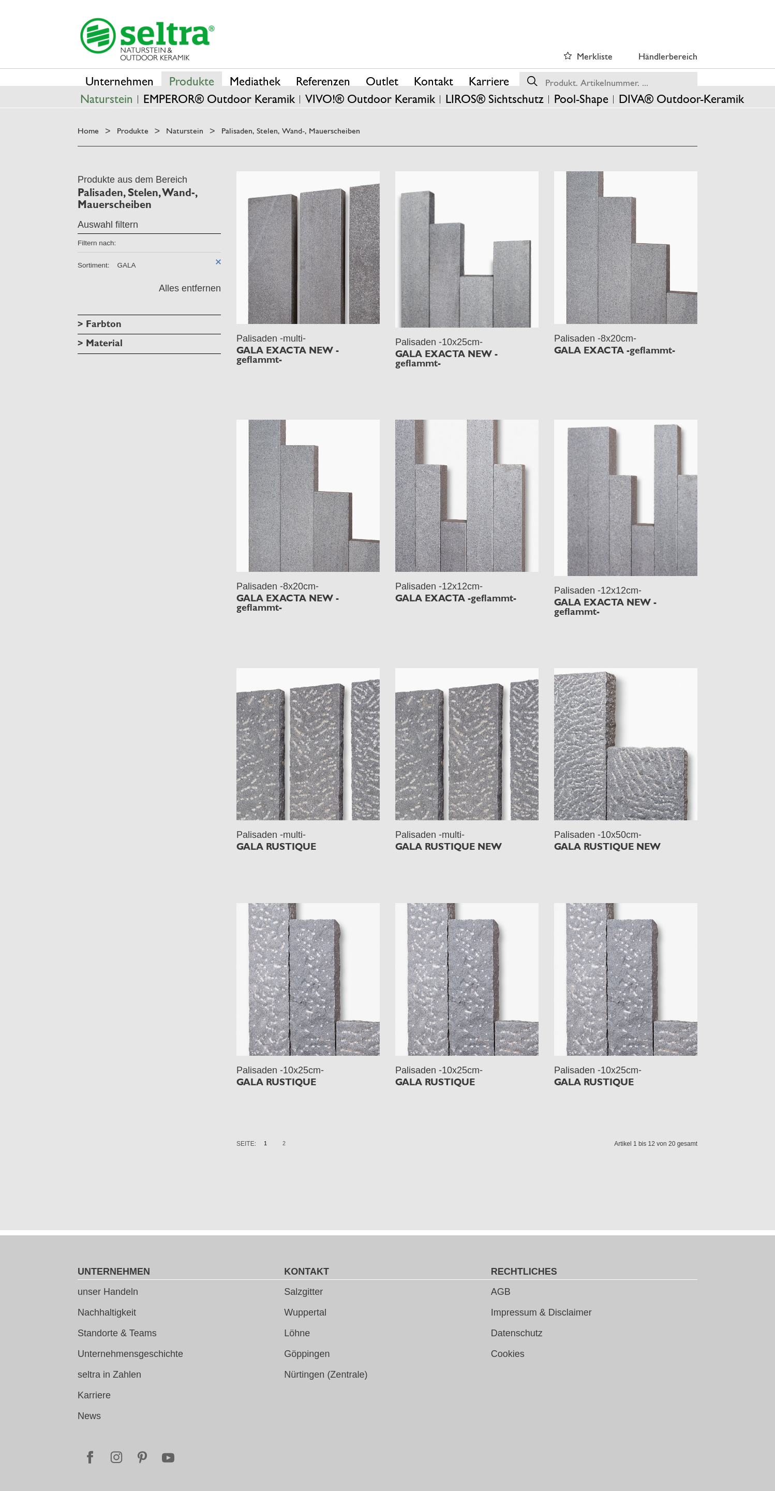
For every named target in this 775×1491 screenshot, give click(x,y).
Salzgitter (303, 1292)
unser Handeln (108, 1292)
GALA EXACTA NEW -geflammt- (287, 355)
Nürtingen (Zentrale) (325, 1374)
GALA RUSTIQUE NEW (448, 846)
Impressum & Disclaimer (541, 1312)
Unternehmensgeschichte (130, 1354)
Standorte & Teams (117, 1333)
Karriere (94, 1395)
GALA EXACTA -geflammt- (614, 350)
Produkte (132, 131)
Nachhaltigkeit (107, 1312)
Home (88, 131)
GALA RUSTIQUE (276, 846)
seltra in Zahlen (109, 1374)
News (89, 1416)
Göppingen (307, 1354)
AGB (501, 1292)
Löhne (297, 1333)
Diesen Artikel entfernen (218, 261)
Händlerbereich (667, 56)
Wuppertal (305, 1312)
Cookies (508, 1354)
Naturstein (184, 131)
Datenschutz (517, 1333)
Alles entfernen (190, 288)
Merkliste (595, 56)
